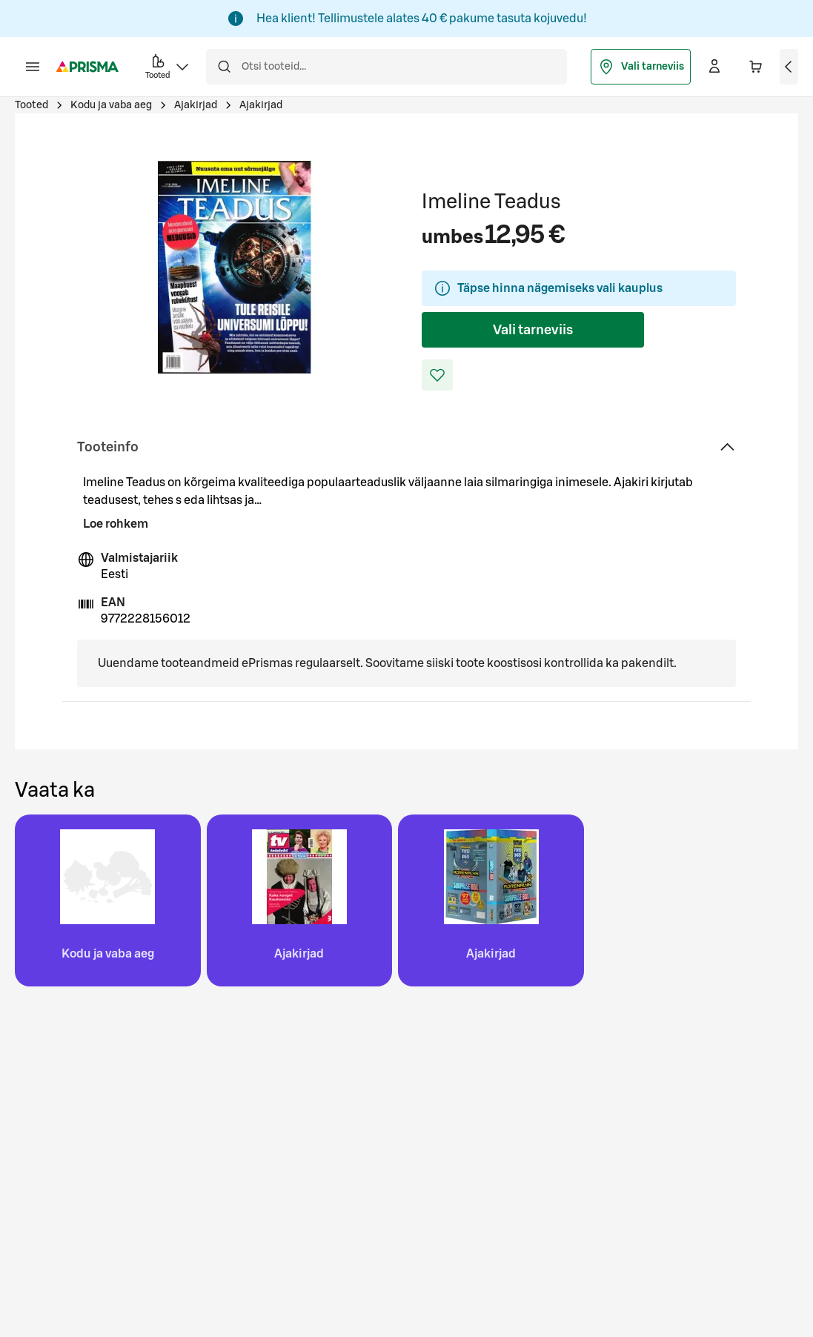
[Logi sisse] (714, 66)
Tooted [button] (168, 65)
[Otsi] (224, 67)
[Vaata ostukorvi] (789, 66)
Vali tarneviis (640, 67)
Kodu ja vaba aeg (111, 105)
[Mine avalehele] (87, 66)
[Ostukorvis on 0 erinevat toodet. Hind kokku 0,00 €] (756, 66)
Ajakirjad (195, 105)
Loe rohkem (115, 524)
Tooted (31, 105)
